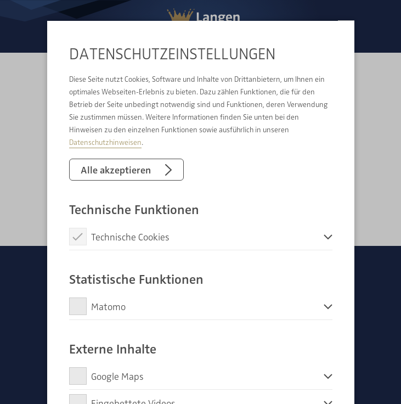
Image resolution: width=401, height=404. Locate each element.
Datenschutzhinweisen (105, 142)
